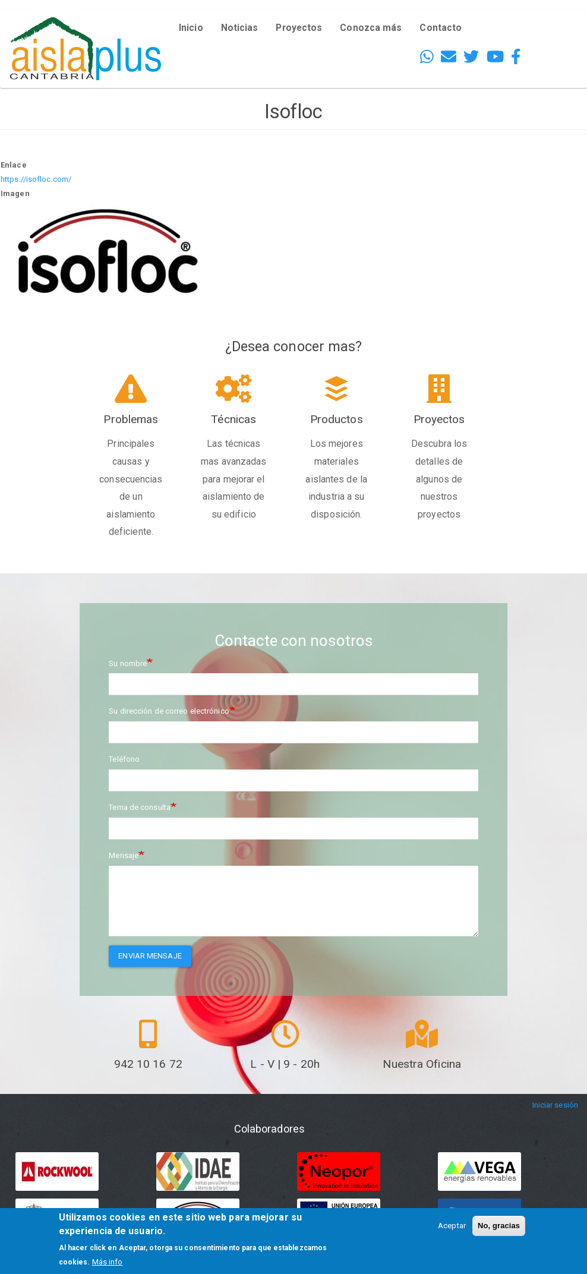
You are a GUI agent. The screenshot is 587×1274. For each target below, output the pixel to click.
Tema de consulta (140, 807)
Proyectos (299, 28)
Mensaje (123, 855)
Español (552, 35)
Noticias (239, 28)
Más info (107, 1261)
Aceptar (452, 1225)
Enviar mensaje (149, 955)
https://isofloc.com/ (36, 179)
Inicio (191, 28)
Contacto (440, 28)
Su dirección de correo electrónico (169, 711)
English (550, 18)
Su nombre (128, 663)
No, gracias (499, 1225)
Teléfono (124, 759)
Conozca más (371, 28)
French (549, 53)
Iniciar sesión (555, 1104)
